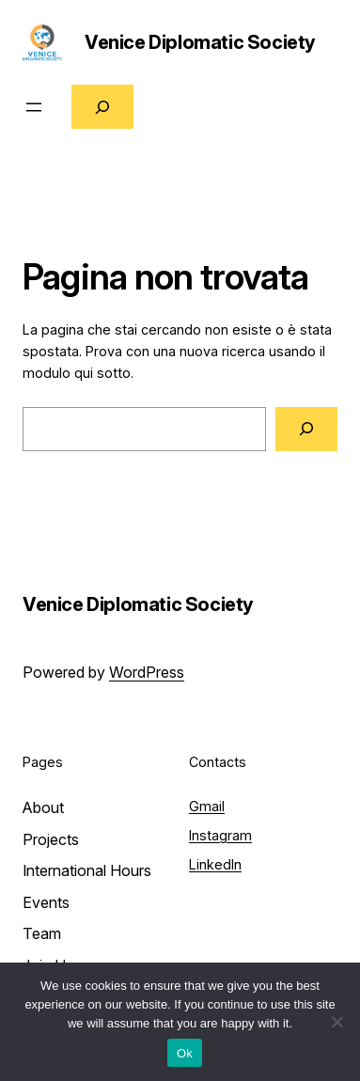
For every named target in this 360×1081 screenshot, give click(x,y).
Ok (185, 1053)
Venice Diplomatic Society (200, 42)
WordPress (146, 672)
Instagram (220, 835)
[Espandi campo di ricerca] (102, 107)
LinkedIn (215, 864)
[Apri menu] (34, 107)
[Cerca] (306, 429)
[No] (336, 1021)
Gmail (207, 806)
